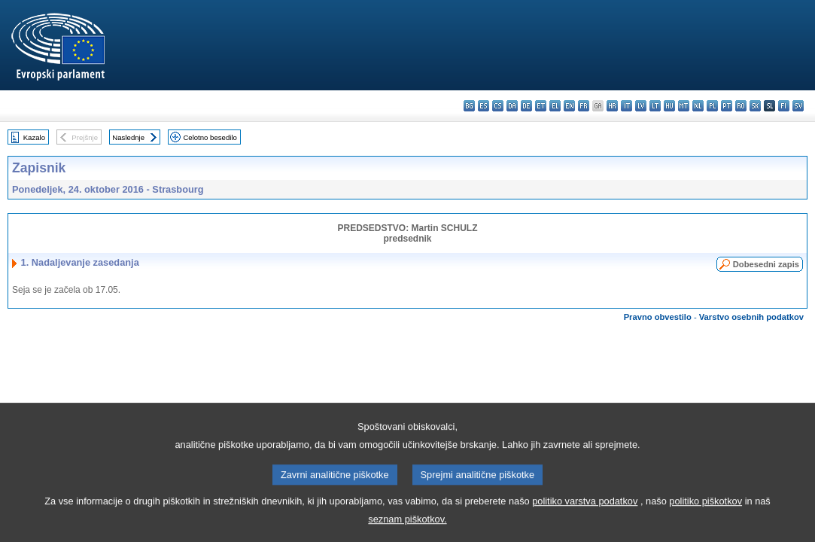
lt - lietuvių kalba (655, 105)
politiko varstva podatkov (584, 521)
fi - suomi (783, 105)
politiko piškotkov (705, 521)
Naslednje (128, 137)
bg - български (469, 105)
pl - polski (712, 105)
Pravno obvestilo (658, 316)
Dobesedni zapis (766, 264)
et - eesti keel (540, 105)
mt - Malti (683, 105)
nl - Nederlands (698, 105)
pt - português (726, 105)
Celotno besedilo (209, 137)
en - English (569, 105)
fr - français (583, 105)
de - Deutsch (526, 105)
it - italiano (626, 105)
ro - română (741, 105)
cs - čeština (497, 105)
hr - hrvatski (612, 105)
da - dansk (512, 105)
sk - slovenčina (755, 105)
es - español (483, 105)
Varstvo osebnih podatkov (751, 316)
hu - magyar (669, 105)
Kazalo (34, 137)
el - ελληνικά (555, 105)
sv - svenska (798, 105)
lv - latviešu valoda (640, 105)
